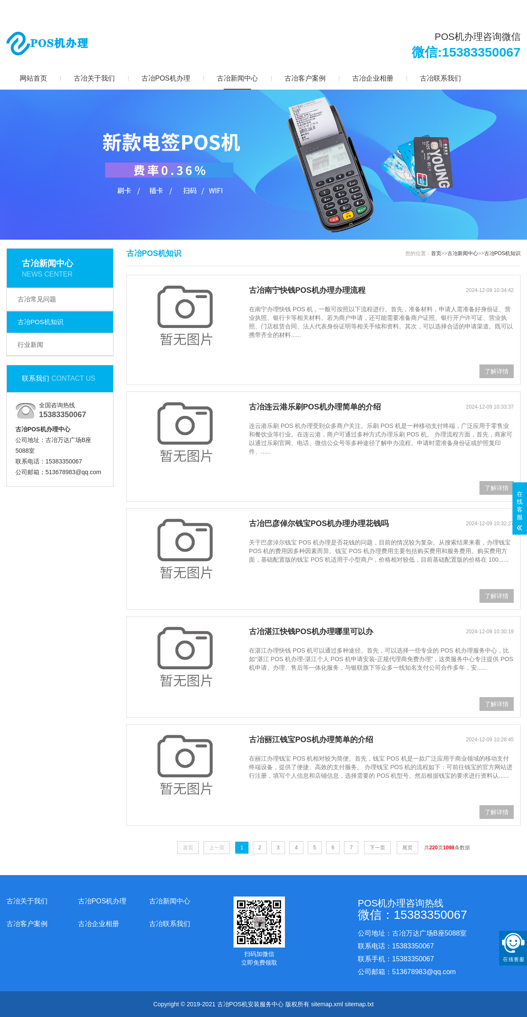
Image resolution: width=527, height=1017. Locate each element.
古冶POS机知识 (40, 321)
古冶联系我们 (440, 78)
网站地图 (453, 9)
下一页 (377, 848)
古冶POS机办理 (165, 78)
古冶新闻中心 (237, 78)
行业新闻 (30, 344)
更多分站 (496, 9)
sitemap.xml (327, 1004)
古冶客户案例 (305, 78)
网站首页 (33, 78)
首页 (436, 253)
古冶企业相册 (372, 78)
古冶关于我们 (94, 78)
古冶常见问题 (37, 299)
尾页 (407, 848)
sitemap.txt (359, 1004)
